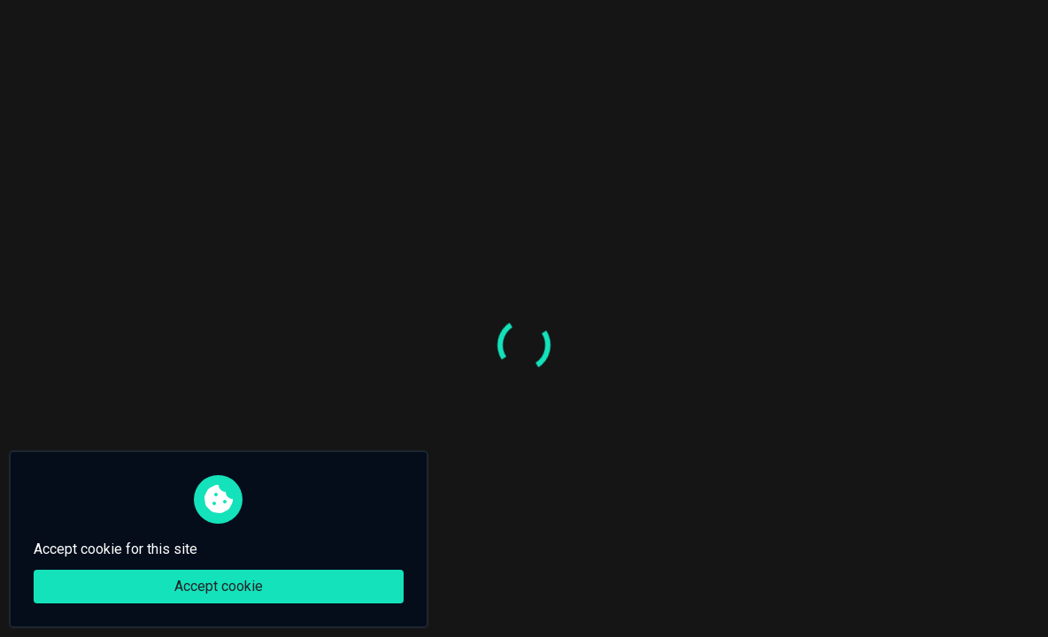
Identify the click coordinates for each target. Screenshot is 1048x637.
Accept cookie (218, 586)
